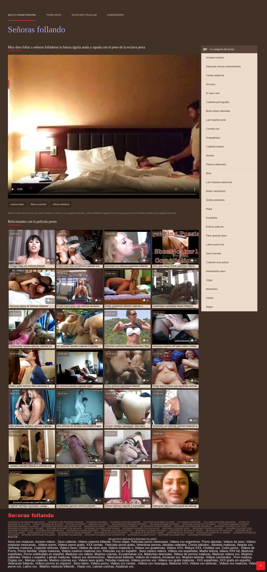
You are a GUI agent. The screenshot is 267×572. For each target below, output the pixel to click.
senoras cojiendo (94, 526)
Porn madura (243, 557)
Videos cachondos (219, 557)
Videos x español (33, 557)
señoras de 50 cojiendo (41, 533)
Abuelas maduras (223, 544)
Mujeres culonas (106, 554)
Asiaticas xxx (124, 566)
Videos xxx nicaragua (152, 563)
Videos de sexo (233, 541)
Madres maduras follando (57, 566)
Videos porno (47, 544)
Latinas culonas (103, 566)
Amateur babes (215, 57)
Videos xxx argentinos (185, 541)
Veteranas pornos (148, 544)
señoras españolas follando (38, 535)
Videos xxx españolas (183, 551)
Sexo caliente (67, 541)
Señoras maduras (20, 548)
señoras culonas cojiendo (116, 530)
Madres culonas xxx (63, 560)
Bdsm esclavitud (215, 191)
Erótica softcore (215, 226)
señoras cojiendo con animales (193, 526)
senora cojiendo (76, 524)
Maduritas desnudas (158, 554)
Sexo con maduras (21, 541)
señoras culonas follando (151, 530)
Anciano (210, 84)
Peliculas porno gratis (120, 544)
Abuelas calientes (174, 544)
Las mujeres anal (216, 119)
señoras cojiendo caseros (156, 526)
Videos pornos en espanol (53, 563)
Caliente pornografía (217, 102)
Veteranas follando (21, 563)
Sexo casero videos (152, 551)
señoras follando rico (172, 535)
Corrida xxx (212, 128)
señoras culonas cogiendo (82, 530)
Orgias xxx (15, 560)
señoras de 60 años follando (147, 533)
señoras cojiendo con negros (64, 528)
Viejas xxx (84, 566)
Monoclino (212, 289)
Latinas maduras (58, 557)
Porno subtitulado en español (44, 554)
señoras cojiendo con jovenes (26, 528)
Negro (209, 306)
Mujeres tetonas (193, 557)
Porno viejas (121, 541)
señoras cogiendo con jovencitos (61, 526)
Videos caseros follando (94, 541)
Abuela (210, 155)
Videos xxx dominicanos (89, 557)
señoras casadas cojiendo (233, 524)
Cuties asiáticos (215, 75)
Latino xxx (30, 566)
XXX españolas (207, 560)
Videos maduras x (120, 548)
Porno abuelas (212, 541)
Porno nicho (54, 15)
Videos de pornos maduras (192, 554)
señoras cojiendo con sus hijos (141, 528)
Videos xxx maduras (233, 563)
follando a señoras (188, 522)
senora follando (99, 524)
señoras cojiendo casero (123, 526)
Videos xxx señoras (204, 563)
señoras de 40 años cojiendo (186, 530)
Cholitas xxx (211, 548)
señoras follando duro (141, 535)
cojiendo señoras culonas (158, 522)
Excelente (211, 217)
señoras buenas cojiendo (164, 524)
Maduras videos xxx (226, 554)
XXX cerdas (94, 544)
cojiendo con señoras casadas (65, 522)
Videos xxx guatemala (150, 548)
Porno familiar (27, 551)
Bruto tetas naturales (218, 111)
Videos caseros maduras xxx (81, 551)
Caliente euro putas (217, 262)
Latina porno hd (215, 244)
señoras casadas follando (23, 526)
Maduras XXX (178, 563)
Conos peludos (199, 544)
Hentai (209, 297)
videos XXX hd (229, 551)
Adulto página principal (22, 15)
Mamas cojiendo (36, 560)
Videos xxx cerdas (123, 563)
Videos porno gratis (71, 544)
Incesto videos (45, 541)
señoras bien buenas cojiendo (129, 524)
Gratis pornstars (215, 200)
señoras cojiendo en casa (208, 528)
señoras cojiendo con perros (102, 528)
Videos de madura (148, 557)
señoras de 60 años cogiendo (74, 533)
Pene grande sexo (216, 235)
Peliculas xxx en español (120, 551)
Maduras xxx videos (79, 554)
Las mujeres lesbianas (219, 182)
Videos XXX (175, 548)
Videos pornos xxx (143, 560)
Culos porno (230, 548)
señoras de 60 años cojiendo (110, 533)
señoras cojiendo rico (239, 528)
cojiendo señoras (96, 522)
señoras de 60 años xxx (180, 533)
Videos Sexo (68, 548)
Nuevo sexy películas (84, 15)
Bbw (208, 173)
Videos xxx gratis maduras (176, 560)
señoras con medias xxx (50, 530)
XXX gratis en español (235, 560)
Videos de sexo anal (93, 548)
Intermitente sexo (215, 271)
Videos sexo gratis (90, 560)
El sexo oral (212, 93)
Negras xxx (245, 544)
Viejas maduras (49, 551)
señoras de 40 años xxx (219, 530)
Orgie (209, 280)
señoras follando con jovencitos (105, 535)
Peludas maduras (117, 560)
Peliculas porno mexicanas (149, 541)
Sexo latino (81, 563)
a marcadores (115, 15)
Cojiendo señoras (46, 548)
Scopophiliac (213, 137)
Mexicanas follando (120, 557)
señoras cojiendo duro (176, 528)
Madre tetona (208, 551)
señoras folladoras (61, 204)
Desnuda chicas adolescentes (223, 66)
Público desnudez (216, 164)
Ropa (209, 208)
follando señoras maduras (219, 522)
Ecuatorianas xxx (130, 554)
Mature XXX (193, 548)
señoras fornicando (200, 535)
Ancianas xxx (171, 557)
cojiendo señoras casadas (125, 522)
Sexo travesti (213, 253)
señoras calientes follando (199, 524)
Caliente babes (215, 146)
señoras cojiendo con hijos (230, 526)
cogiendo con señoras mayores (26, 522)
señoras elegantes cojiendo (213, 533)
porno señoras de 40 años (48, 524)
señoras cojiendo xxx (20, 530)
